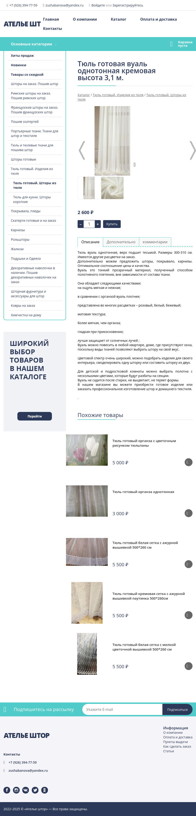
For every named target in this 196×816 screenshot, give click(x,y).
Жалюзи (17, 249)
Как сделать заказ (177, 746)
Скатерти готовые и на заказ (33, 220)
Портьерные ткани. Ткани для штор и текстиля (34, 133)
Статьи (168, 751)
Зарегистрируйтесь (128, 5)
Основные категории (31, 44)
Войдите (98, 5)
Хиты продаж (22, 55)
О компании (85, 19)
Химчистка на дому (26, 315)
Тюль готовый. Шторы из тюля (34, 185)
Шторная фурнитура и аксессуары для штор (28, 293)
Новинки (18, 65)
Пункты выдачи (175, 742)
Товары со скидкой (27, 74)
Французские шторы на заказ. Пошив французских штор (34, 109)
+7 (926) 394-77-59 (23, 5)
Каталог (118, 19)
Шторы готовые (23, 159)
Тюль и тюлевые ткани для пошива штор (32, 147)
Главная (51, 19)
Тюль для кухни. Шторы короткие (32, 199)
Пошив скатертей (25, 121)
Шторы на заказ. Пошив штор (34, 84)
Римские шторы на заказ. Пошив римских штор (31, 95)
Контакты (52, 28)
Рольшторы (20, 239)
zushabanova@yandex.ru (65, 5)
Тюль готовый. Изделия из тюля (32, 171)
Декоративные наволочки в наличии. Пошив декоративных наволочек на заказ (33, 275)
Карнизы (18, 230)
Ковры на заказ (23, 305)
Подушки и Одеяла (26, 258)
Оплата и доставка (158, 19)
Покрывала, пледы (25, 211)
